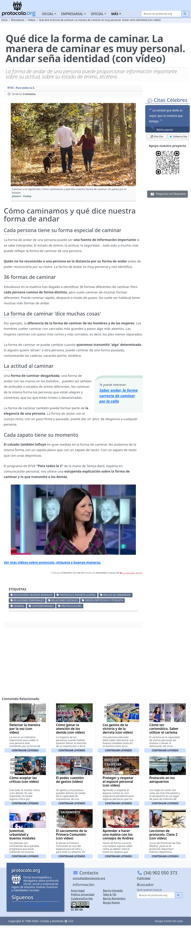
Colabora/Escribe (82, 898)
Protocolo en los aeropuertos (162, 780)
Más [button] (114, 14)
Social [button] (47, 14)
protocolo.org (71, 606)
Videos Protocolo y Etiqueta (104, 600)
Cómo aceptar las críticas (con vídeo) (24, 780)
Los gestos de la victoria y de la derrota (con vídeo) (118, 729)
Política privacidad (82, 894)
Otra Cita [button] (157, 136)
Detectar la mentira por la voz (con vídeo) (24, 729)
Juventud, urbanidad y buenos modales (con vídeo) (22, 836)
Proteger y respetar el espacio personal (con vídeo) (118, 781)
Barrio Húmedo (113, 890)
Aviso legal (78, 890)
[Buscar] (161, 14)
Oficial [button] (97, 14)
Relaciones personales (29, 600)
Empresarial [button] (72, 14)
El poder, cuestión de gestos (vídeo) (70, 780)
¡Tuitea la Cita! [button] (178, 136)
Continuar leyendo (25, 750)
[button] (73, 144)
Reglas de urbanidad (117, 595)
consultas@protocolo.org (89, 878)
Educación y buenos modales (33, 595)
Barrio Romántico (114, 898)
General (19, 606)
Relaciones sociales (64, 600)
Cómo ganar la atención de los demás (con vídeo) (70, 729)
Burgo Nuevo (111, 902)
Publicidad (143, 878)
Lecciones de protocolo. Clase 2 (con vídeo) (163, 834)
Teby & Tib (109, 894)
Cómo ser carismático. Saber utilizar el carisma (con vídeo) (163, 730)
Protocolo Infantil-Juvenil (78, 595)
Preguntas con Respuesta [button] (167, 194)
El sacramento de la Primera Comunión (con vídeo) (71, 834)
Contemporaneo (43, 606)
